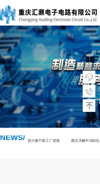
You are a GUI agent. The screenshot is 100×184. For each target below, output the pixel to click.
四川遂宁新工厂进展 (44, 141)
